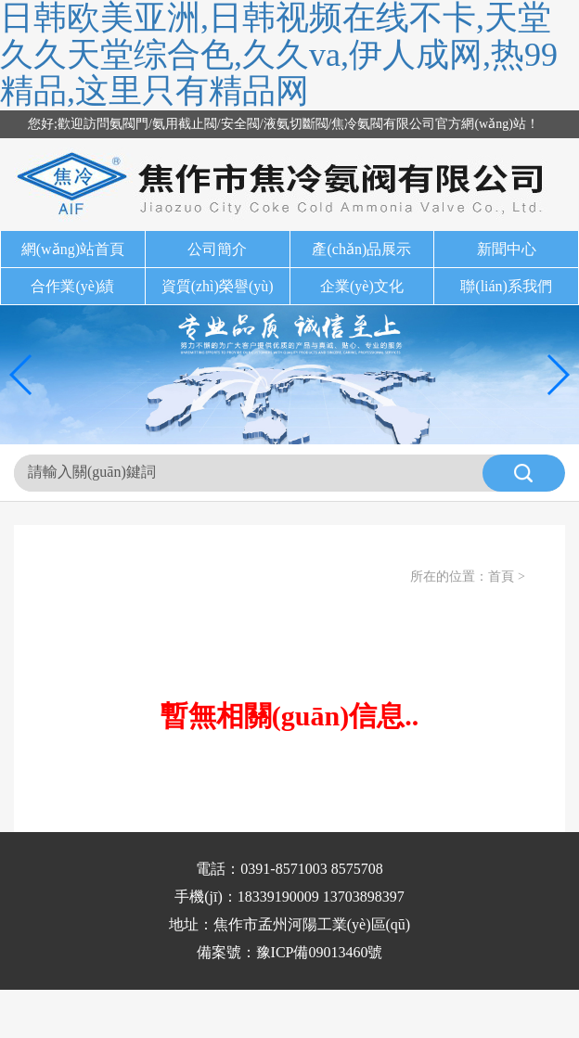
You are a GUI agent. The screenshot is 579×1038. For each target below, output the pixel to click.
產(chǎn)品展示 (361, 249)
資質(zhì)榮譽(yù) (217, 286)
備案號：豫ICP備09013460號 (290, 952)
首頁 (501, 576)
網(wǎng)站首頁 (72, 249)
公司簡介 (217, 249)
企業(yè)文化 (362, 286)
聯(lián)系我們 (506, 286)
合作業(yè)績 (72, 286)
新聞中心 (506, 249)
